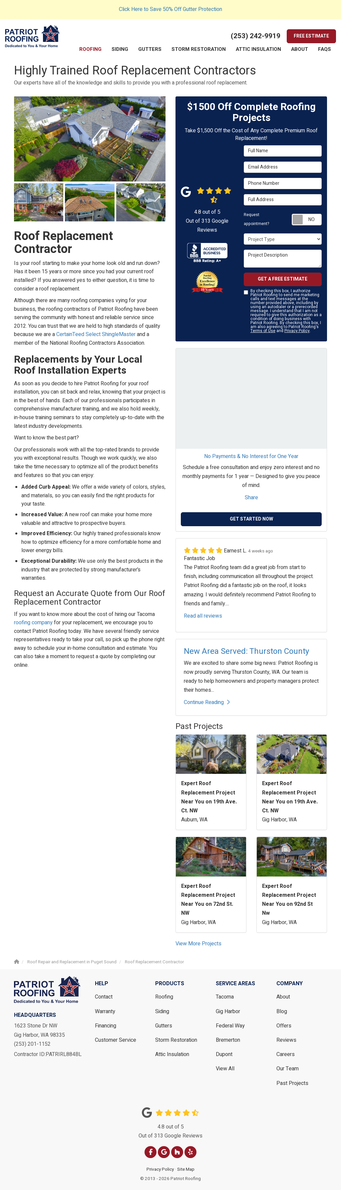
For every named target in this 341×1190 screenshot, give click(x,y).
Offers (283, 1026)
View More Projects (198, 944)
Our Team (287, 1069)
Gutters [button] (150, 49)
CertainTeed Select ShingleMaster (96, 334)
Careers (285, 1054)
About (283, 997)
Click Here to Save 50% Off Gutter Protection (170, 9)
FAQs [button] (324, 49)
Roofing (164, 997)
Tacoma (225, 997)
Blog (281, 1011)
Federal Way (230, 1026)
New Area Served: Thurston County (246, 651)
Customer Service (115, 1040)
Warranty (105, 1011)
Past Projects (292, 1083)
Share (251, 498)
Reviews (286, 1040)
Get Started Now (251, 519)
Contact (104, 997)
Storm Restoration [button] (198, 49)
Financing (105, 1026)
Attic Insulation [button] (258, 49)
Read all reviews (203, 616)
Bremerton (228, 1040)
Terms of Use (262, 331)
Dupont (224, 1054)
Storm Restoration (176, 1040)
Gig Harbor (228, 1011)
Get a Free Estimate (282, 279)
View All (225, 1069)
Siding (162, 1011)
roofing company (33, 623)
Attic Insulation (172, 1054)
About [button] (299, 49)
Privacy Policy (297, 331)
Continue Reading (207, 702)
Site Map (185, 1169)
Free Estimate (311, 36)
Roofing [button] (90, 49)
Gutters (163, 1026)
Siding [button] (120, 49)
